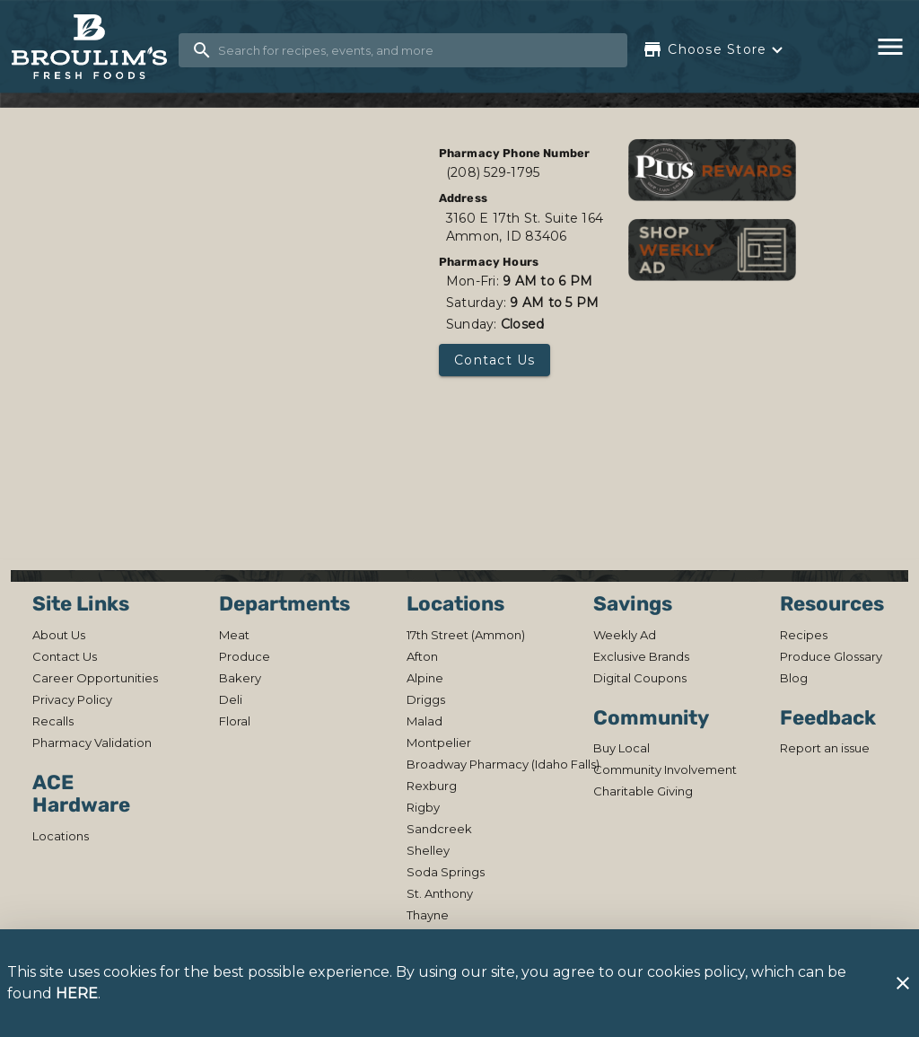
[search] (415, 50)
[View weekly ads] (712, 249)
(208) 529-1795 (493, 172)
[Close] (903, 983)
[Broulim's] (95, 47)
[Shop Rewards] (712, 169)
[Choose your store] (715, 49)
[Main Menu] (890, 46)
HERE (77, 993)
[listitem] (58, 635)
